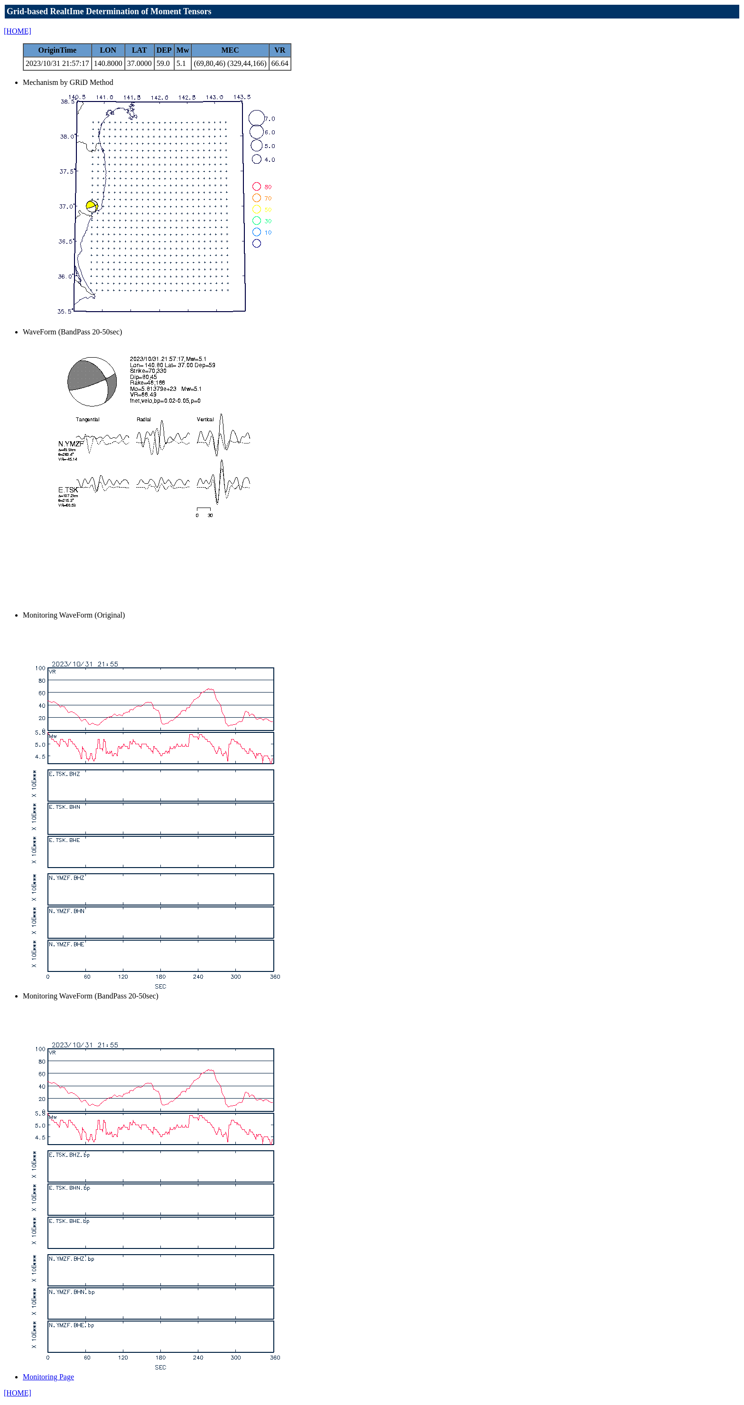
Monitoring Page (48, 1377)
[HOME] (17, 31)
